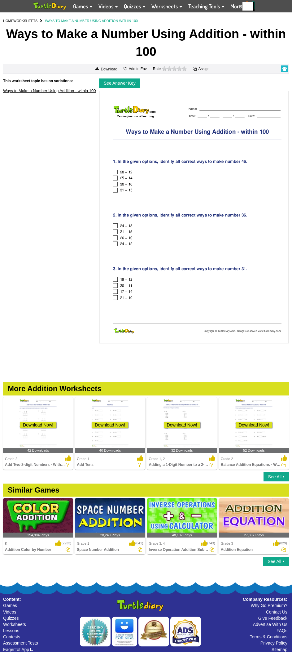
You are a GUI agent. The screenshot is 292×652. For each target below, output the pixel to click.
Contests (11, 636)
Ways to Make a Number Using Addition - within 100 (49, 90)
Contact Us (276, 612)
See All (276, 476)
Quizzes (11, 618)
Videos (9, 612)
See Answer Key (120, 83)
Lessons (11, 630)
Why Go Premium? (269, 605)
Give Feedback (272, 618)
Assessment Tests (20, 643)
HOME (8, 21)
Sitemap (279, 649)
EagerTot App (18, 649)
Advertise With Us (270, 624)
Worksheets (14, 624)
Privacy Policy (273, 643)
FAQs (282, 630)
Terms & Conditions (268, 636)
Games (10, 605)
